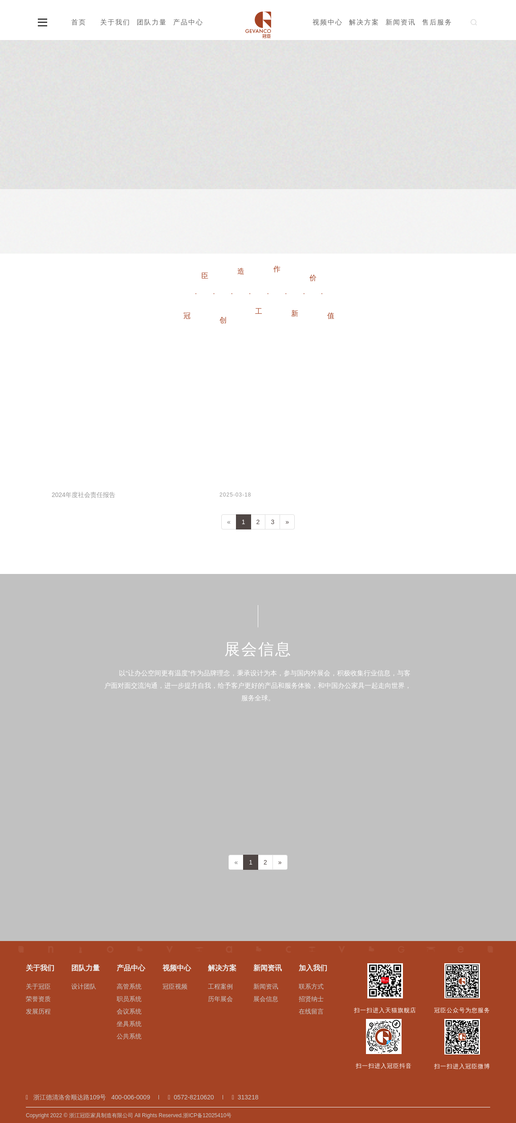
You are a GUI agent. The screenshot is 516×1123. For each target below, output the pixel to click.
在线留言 (311, 1011)
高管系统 (129, 986)
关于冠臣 (38, 986)
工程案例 (220, 986)
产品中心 (188, 22)
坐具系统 (129, 1023)
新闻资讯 (401, 22)
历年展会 (220, 998)
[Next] (287, 521)
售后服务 (437, 22)
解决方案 (364, 22)
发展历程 (38, 1011)
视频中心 (328, 22)
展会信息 (265, 998)
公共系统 (129, 1036)
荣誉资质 (38, 998)
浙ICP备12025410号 (207, 1115)
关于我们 (115, 22)
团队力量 (152, 22)
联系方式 (311, 986)
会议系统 (129, 1011)
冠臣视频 (175, 986)
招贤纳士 (311, 998)
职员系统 (129, 998)
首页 (78, 22)
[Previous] (228, 521)
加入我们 (313, 968)
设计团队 (83, 986)
